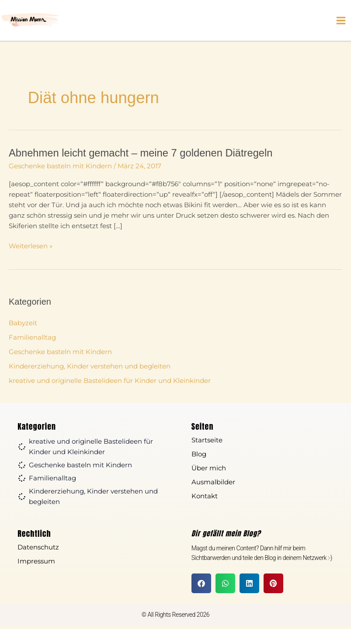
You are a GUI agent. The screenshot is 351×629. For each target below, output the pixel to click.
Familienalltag (32, 341)
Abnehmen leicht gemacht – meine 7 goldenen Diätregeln (141, 156)
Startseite (206, 443)
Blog (198, 457)
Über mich (208, 471)
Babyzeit (23, 326)
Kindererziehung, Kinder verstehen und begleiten (89, 370)
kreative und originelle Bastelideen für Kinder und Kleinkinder (110, 384)
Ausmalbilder (213, 485)
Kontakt (204, 499)
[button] (201, 587)
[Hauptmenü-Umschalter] (341, 22)
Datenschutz (38, 550)
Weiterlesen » (30, 249)
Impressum (36, 564)
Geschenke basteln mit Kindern (60, 170)
